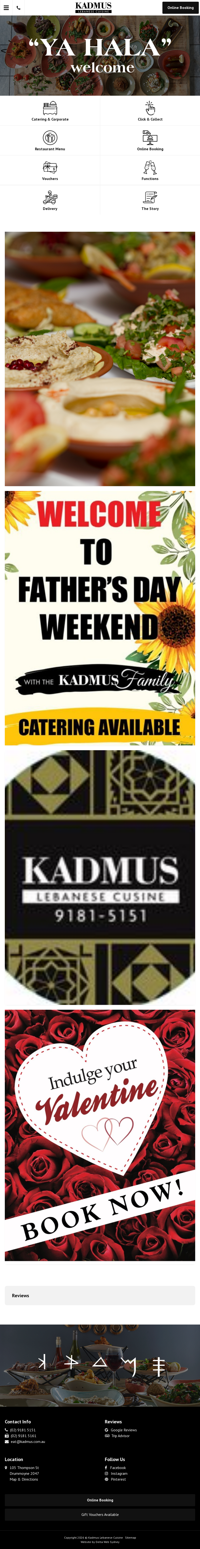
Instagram (116, 1473)
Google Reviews (121, 1429)
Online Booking (180, 7)
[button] (5, 1310)
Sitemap (130, 1537)
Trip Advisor (117, 1435)
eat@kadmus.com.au (25, 1441)
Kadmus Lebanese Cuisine (105, 1537)
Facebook (115, 1467)
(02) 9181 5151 (20, 1429)
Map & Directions (24, 1479)
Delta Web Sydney (108, 1542)
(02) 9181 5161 (20, 1435)
